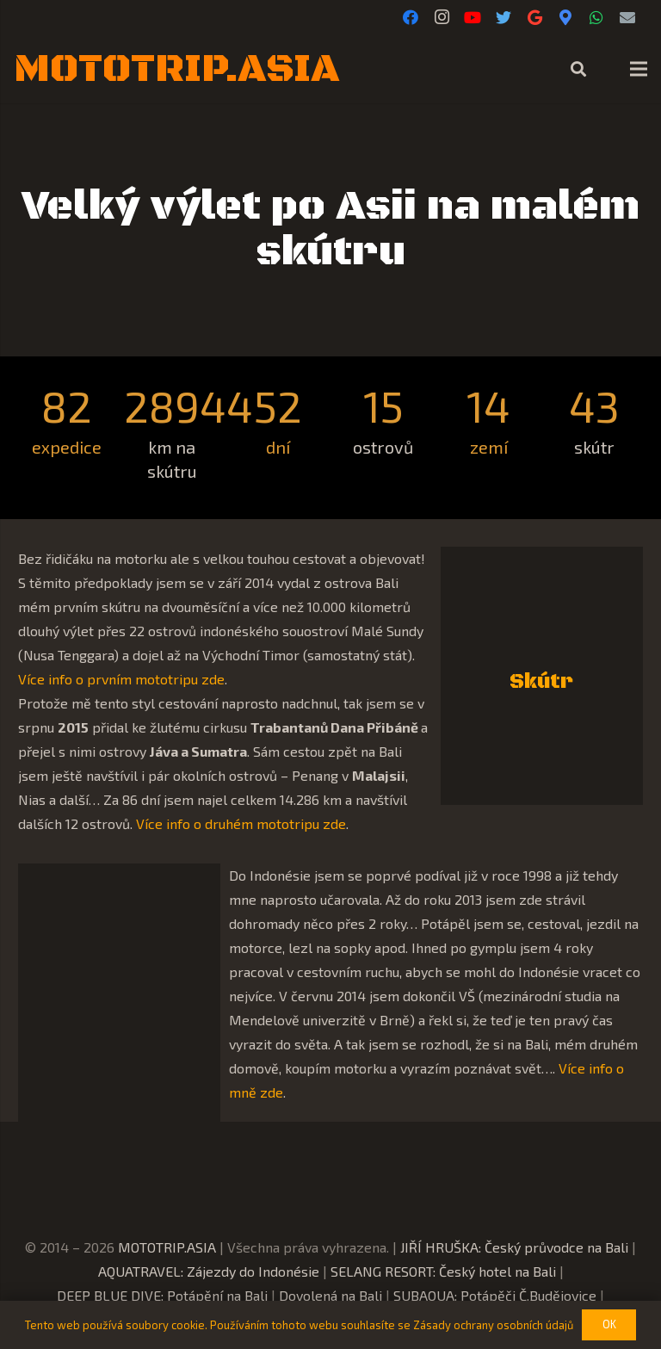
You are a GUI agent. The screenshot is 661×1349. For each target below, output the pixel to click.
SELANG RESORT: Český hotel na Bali (443, 1271)
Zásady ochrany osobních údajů (493, 1325)
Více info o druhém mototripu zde (241, 823)
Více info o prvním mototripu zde (121, 679)
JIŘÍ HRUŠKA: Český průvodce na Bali (514, 1247)
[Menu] (638, 68)
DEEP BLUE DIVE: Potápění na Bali (162, 1295)
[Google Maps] (565, 17)
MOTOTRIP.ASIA (167, 1247)
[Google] (534, 17)
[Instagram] (441, 17)
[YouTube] (472, 17)
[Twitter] (503, 17)
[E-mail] (627, 17)
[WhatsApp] (596, 17)
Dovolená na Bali (330, 1295)
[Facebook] (410, 17)
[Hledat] (578, 69)
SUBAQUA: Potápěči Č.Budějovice (494, 1295)
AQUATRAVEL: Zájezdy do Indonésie (208, 1271)
